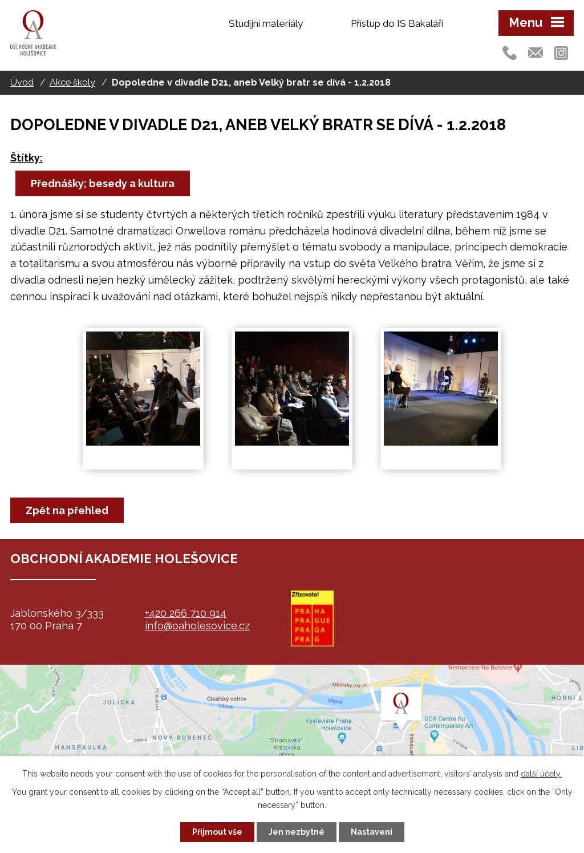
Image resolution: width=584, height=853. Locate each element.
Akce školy (72, 82)
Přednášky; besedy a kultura (103, 183)
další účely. (541, 773)
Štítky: (26, 158)
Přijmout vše (217, 831)
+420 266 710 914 (185, 613)
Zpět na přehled (67, 510)
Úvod (22, 82)
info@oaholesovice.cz (197, 626)
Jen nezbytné (297, 831)
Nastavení (371, 831)
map (292, 736)
